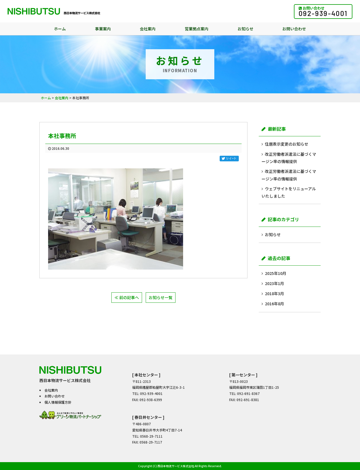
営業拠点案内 (196, 28)
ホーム (60, 28)
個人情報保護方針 (57, 402)
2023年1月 (274, 283)
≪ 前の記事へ (126, 297)
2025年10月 (275, 273)
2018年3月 (274, 293)
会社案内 (148, 28)
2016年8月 (274, 303)
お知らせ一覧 (160, 297)
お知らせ (245, 28)
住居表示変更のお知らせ (286, 144)
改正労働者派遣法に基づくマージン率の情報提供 (289, 157)
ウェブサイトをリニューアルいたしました (289, 192)
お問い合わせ (294, 28)
